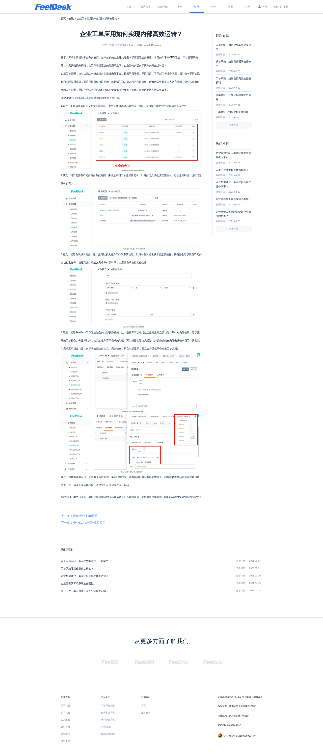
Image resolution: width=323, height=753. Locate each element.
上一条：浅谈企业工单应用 (79, 515)
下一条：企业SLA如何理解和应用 (83, 522)
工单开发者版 (108, 705)
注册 (275, 6)
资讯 (196, 6)
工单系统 (94, 89)
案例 (179, 6)
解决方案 (146, 6)
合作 (213, 6)
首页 (128, 6)
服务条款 (65, 741)
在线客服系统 (108, 712)
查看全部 (233, 125)
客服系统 (163, 6)
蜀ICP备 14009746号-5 (229, 725)
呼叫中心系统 (108, 719)
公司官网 (65, 726)
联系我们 (65, 712)
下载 (285, 6)
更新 (230, 6)
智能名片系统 (108, 734)
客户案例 (65, 719)
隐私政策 (65, 734)
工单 (185, 57)
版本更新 (145, 712)
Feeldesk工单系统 (83, 97)
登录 (264, 6)
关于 (247, 6)
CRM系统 (106, 726)
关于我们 (65, 705)
